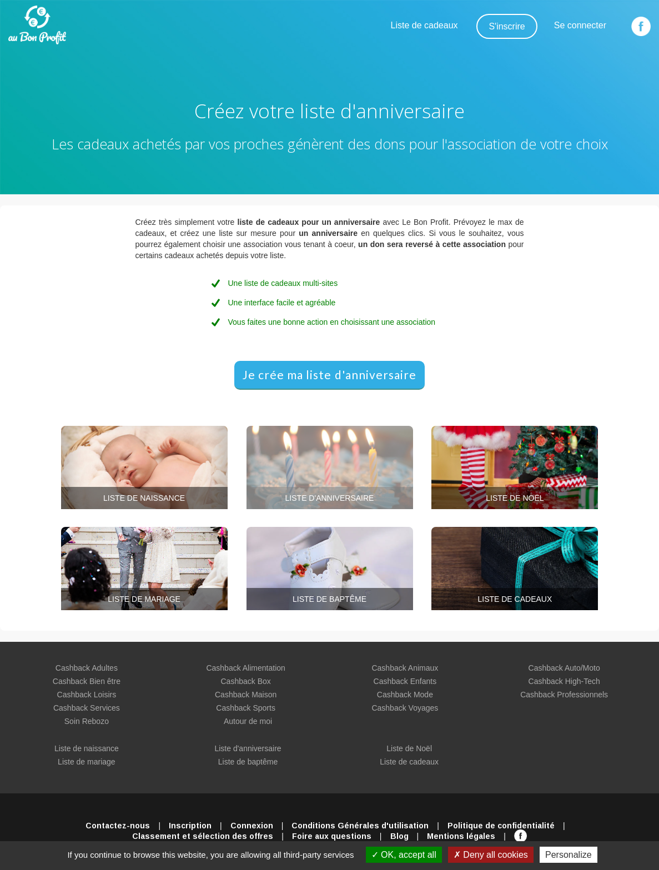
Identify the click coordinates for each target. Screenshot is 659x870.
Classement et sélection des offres (202, 836)
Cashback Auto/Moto (564, 667)
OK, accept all (403, 854)
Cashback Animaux (404, 667)
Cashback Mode (405, 694)
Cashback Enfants (405, 681)
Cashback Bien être (86, 681)
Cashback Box (245, 681)
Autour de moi (248, 721)
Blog (399, 836)
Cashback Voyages (404, 707)
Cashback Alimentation (245, 667)
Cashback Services (86, 707)
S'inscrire (507, 26)
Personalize (568, 854)
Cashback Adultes (87, 667)
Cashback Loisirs (87, 694)
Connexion (251, 825)
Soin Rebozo (86, 721)
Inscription (190, 825)
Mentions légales (461, 836)
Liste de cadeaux (424, 25)
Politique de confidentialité (501, 825)
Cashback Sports (245, 707)
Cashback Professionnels (564, 694)
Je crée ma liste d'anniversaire (330, 374)
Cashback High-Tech (564, 681)
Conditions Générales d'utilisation (360, 825)
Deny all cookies (491, 854)
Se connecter (580, 25)
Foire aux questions (331, 836)
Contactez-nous (117, 825)
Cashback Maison (245, 694)
